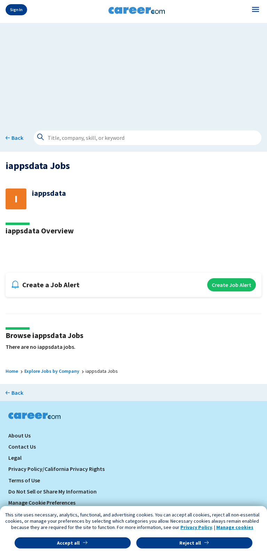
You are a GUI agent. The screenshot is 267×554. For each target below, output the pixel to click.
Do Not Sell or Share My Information (52, 491)
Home (12, 371)
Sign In (16, 9)
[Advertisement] (133, 71)
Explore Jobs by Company (51, 371)
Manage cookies (234, 527)
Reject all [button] (190, 543)
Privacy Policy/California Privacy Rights (56, 468)
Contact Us (22, 446)
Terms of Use (24, 480)
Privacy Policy (196, 527)
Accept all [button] (68, 543)
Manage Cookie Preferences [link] (41, 502)
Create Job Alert (231, 284)
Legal (15, 457)
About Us (19, 435)
